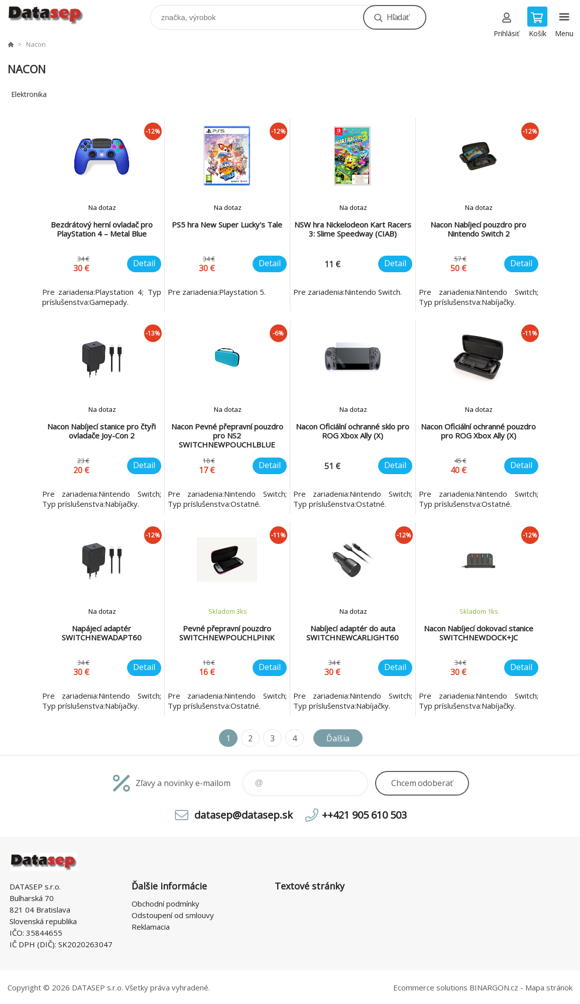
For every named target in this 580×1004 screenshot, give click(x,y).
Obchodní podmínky (165, 904)
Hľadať (398, 17)
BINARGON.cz (494, 987)
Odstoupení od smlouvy (173, 915)
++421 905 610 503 (364, 815)
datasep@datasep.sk (243, 815)
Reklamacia (151, 927)
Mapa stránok (548, 987)
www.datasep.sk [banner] (52, 15)
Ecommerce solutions (430, 987)
